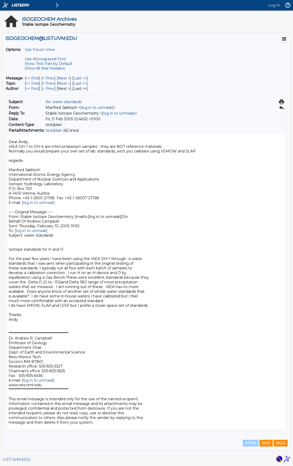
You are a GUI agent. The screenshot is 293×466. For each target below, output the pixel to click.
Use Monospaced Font (45, 59)
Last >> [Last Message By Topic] (80, 83)
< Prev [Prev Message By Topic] (48, 83)
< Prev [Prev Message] (48, 78)
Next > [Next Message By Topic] (64, 83)
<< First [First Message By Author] (32, 88)
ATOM (250, 443)
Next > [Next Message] (64, 78)
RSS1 (266, 443)
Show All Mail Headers (45, 68)
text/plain (53, 130)
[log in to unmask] (96, 107)
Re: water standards (63, 101)
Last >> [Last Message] (80, 78)
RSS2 (280, 443)
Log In (274, 5)
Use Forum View (40, 49)
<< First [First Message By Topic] (32, 83)
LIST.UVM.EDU (16, 459)
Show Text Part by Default (48, 63)
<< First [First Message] (32, 78)
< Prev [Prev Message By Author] (48, 88)
